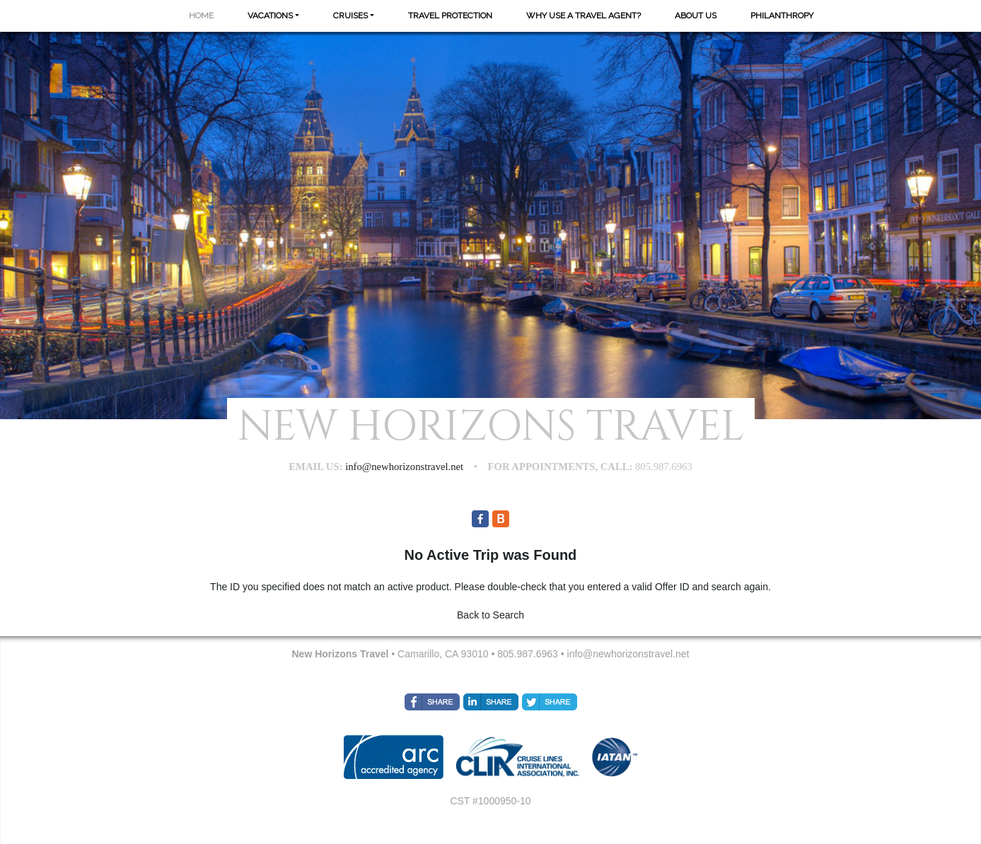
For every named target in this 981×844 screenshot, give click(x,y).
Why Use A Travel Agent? (583, 15)
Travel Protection (450, 15)
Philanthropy (781, 15)
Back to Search (490, 615)
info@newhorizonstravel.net (628, 654)
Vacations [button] (270, 15)
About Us (695, 15)
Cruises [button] (350, 15)
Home (201, 15)
